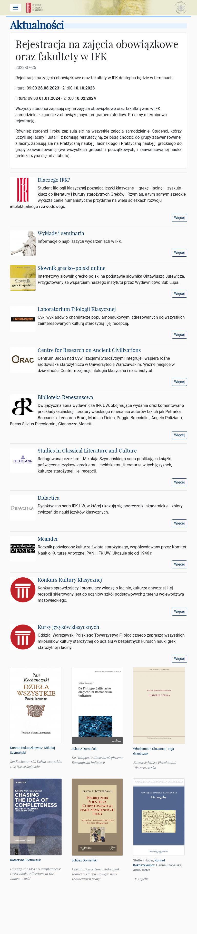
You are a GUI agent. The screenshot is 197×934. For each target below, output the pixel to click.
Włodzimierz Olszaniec (149, 749)
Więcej (179, 218)
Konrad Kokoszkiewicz (26, 748)
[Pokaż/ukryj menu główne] (15, 8)
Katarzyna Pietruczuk (25, 860)
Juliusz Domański (84, 749)
